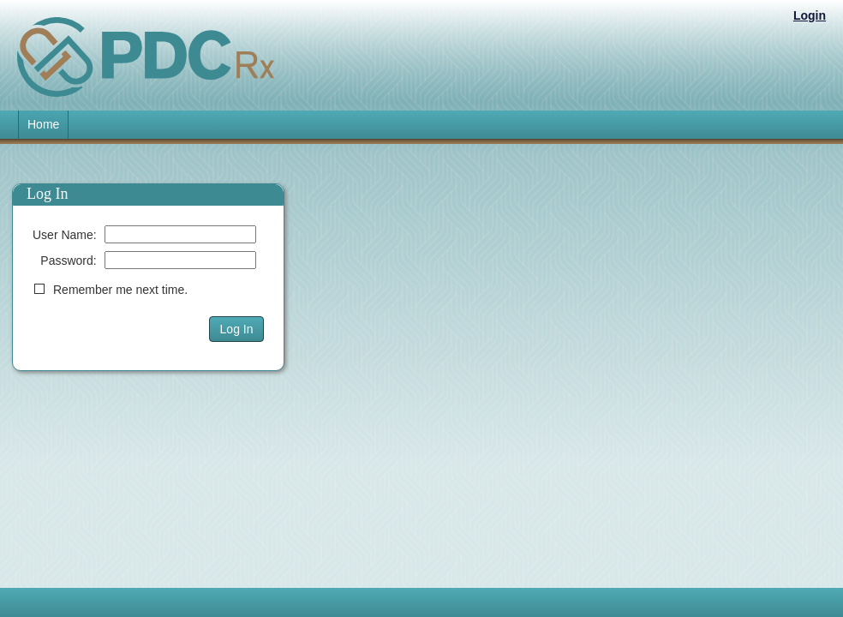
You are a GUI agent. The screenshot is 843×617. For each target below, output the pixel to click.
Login (809, 15)
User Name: (65, 235)
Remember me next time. (120, 290)
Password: (68, 260)
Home (43, 124)
